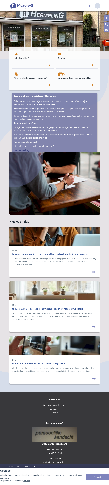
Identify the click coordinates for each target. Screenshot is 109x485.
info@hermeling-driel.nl (55, 462)
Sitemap (12, 470)
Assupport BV (25, 466)
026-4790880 (54, 458)
